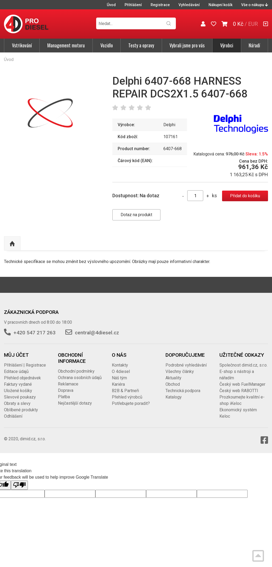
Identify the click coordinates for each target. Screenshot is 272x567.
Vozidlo (106, 45)
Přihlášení (133, 5)
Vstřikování (22, 45)
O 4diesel (121, 371)
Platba (64, 396)
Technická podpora (182, 390)
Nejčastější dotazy (75, 403)
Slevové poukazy (20, 397)
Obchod (172, 384)
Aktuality (173, 377)
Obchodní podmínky (76, 371)
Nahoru (12, 243)
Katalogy (173, 397)
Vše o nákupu (254, 5)
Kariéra (118, 384)
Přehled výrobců (127, 397)
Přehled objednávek (22, 377)
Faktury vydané (18, 384)
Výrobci (226, 45)
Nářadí (254, 45)
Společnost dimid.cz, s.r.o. (243, 365)
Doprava (65, 390)
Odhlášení (13, 416)
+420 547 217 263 (35, 333)
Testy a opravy (141, 45)
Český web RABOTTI (238, 390)
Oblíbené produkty (21, 409)
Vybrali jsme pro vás (187, 45)
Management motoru (66, 45)
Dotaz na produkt (136, 214)
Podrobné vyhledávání (186, 365)
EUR (253, 24)
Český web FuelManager (242, 384)
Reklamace (68, 384)
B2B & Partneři (125, 390)
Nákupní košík (220, 5)
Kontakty (120, 365)
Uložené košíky (18, 390)
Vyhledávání (189, 5)
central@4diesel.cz (97, 333)
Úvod (111, 5)
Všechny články (179, 371)
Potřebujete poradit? (131, 403)
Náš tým (119, 377)
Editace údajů (16, 371)
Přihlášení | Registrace (25, 365)
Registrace (160, 5)
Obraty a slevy (17, 403)
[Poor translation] (19, 485)
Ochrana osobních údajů (80, 377)
